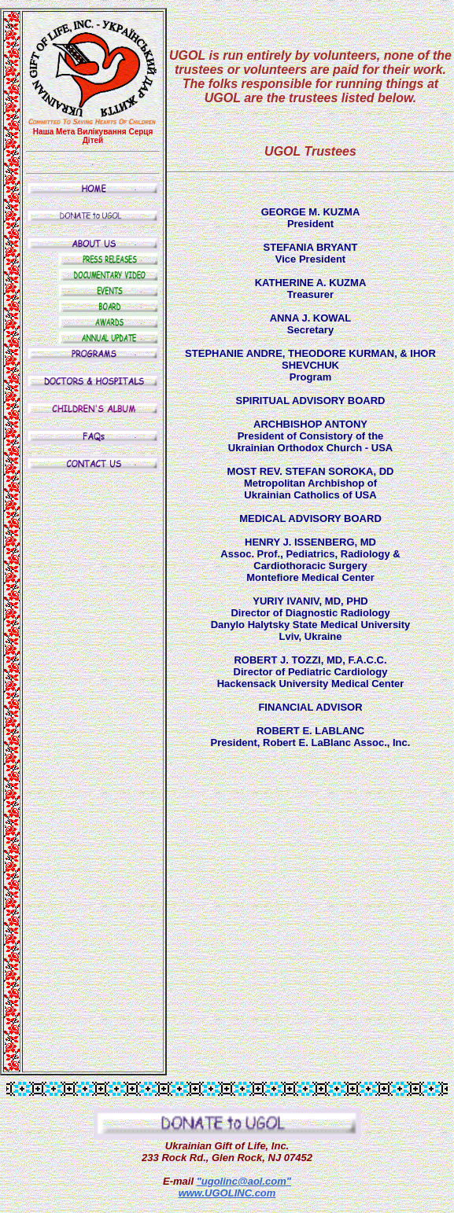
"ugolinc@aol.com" (244, 1181)
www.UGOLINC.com (227, 1193)
